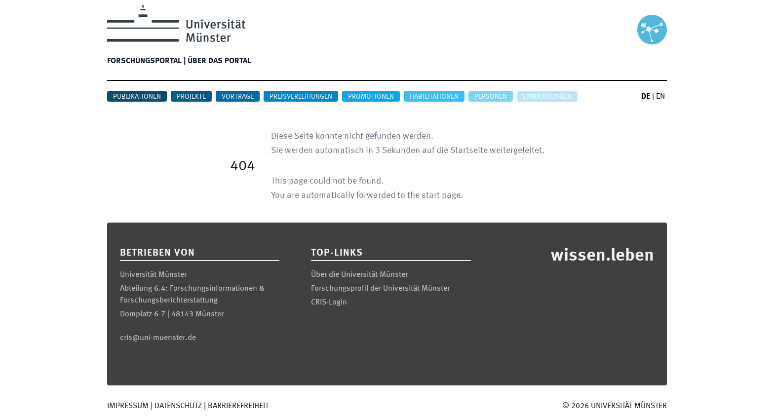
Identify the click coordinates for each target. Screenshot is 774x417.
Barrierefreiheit (238, 406)
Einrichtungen (547, 96)
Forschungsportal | (146, 61)
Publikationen (137, 96)
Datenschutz (178, 406)
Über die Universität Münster (359, 275)
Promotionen (371, 96)
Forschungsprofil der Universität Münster (380, 289)
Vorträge (238, 96)
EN (660, 97)
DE (645, 97)
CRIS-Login (329, 302)
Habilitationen (434, 96)
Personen (490, 96)
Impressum (128, 406)
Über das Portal (219, 61)
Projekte (191, 96)
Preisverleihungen (301, 96)
